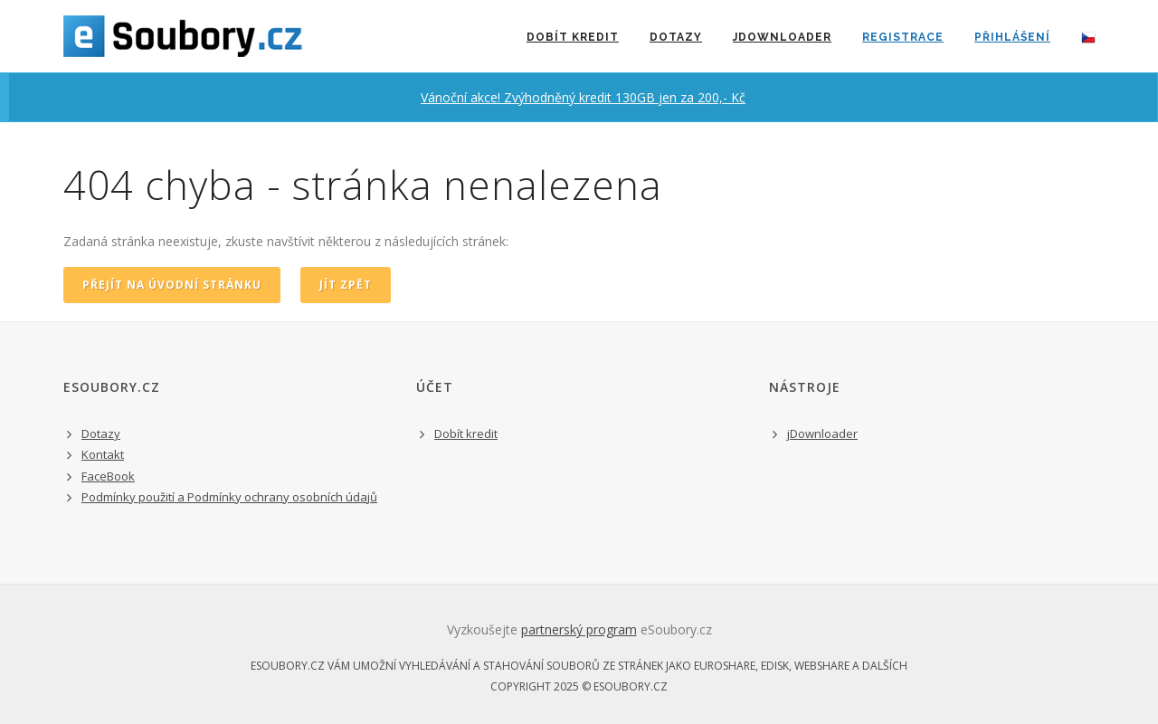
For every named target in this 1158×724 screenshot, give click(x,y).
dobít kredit (573, 37)
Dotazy (676, 37)
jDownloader (782, 37)
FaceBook (108, 476)
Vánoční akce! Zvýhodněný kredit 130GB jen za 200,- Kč (583, 97)
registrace (903, 37)
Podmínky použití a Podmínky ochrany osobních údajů (229, 497)
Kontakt (102, 454)
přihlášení (1012, 37)
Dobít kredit (466, 433)
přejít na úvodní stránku (171, 284)
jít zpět (345, 284)
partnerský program (579, 629)
